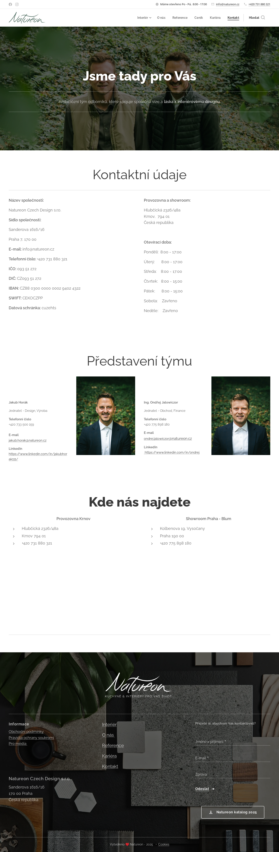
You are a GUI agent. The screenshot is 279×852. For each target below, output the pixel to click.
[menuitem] (141, 17)
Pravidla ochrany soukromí (31, 737)
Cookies (163, 844)
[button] (256, 17)
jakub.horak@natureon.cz (27, 440)
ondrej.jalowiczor (156, 438)
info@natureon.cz (227, 4)
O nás (108, 735)
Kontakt (110, 766)
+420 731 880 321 (259, 4)
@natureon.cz (180, 438)
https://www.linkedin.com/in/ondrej (171, 452)
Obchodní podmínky (26, 731)
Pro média (18, 743)
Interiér (109, 724)
